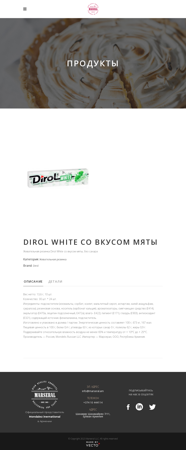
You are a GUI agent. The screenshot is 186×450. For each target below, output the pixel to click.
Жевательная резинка (52, 259)
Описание (33, 282)
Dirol (36, 265)
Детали (55, 282)
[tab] (35, 282)
